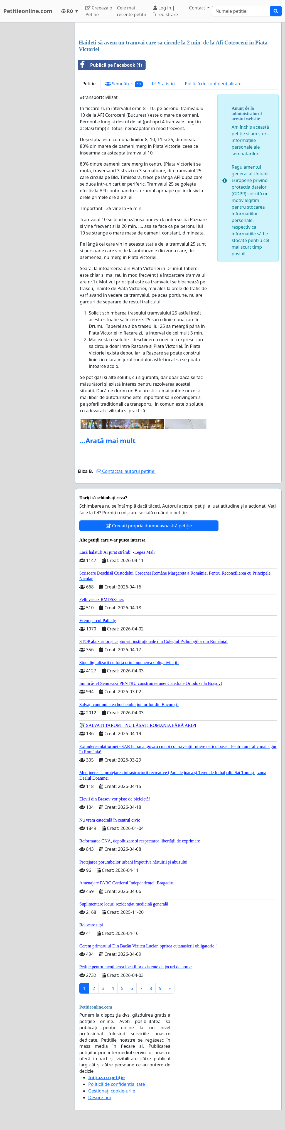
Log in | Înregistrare (165, 11)
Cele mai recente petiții (131, 11)
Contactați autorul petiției (126, 471)
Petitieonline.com (27, 11)
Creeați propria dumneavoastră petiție (149, 526)
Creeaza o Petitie (98, 11)
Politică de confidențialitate (213, 84)
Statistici (163, 84)
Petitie (89, 84)
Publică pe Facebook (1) (110, 65)
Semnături (124, 84)
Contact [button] (197, 8)
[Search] (241, 11)
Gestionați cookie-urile (111, 1091)
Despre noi (99, 1097)
